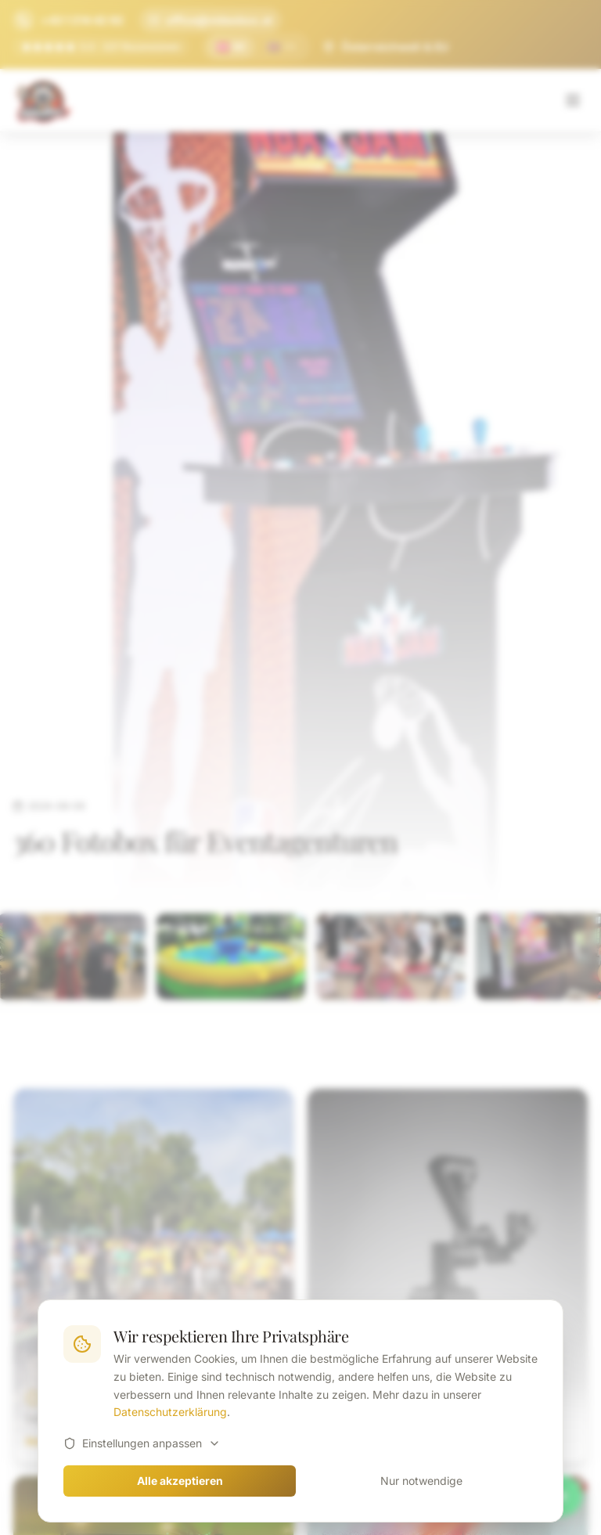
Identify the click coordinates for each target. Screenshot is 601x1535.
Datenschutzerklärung (170, 1411)
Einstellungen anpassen (142, 1443)
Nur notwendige (421, 1480)
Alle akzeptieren (180, 1480)
